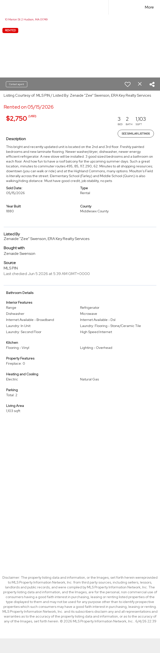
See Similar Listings (136, 133)
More (149, 7)
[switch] (128, 84)
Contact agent (16, 84)
